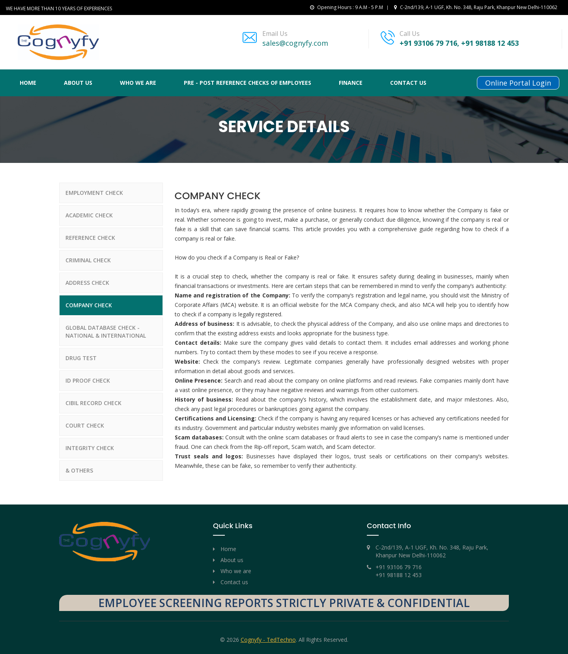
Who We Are (138, 82)
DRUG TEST (81, 358)
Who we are (235, 571)
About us (231, 560)
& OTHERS (79, 470)
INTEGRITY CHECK (89, 448)
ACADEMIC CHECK (89, 215)
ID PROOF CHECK (87, 380)
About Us (78, 82)
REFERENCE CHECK (90, 237)
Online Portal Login (518, 83)
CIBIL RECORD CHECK (93, 403)
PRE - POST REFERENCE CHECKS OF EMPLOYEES (247, 82)
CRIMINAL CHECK (88, 260)
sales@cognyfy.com (295, 43)
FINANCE (350, 82)
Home (28, 82)
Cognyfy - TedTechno (268, 639)
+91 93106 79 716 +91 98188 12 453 (399, 571)
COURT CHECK (84, 425)
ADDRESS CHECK (87, 282)
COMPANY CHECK (88, 305)
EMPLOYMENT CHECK (94, 192)
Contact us (408, 82)
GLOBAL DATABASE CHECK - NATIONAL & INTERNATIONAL (105, 331)
